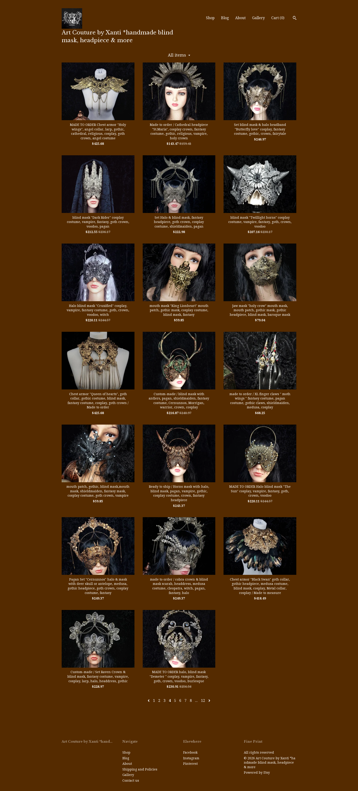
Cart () (277, 18)
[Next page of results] (209, 700)
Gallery (258, 18)
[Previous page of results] (149, 700)
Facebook (190, 752)
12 (203, 700)
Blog (225, 18)
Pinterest (190, 763)
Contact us (130, 780)
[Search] (294, 18)
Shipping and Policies (139, 769)
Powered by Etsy (257, 772)
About (240, 18)
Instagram (191, 758)
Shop (210, 18)
